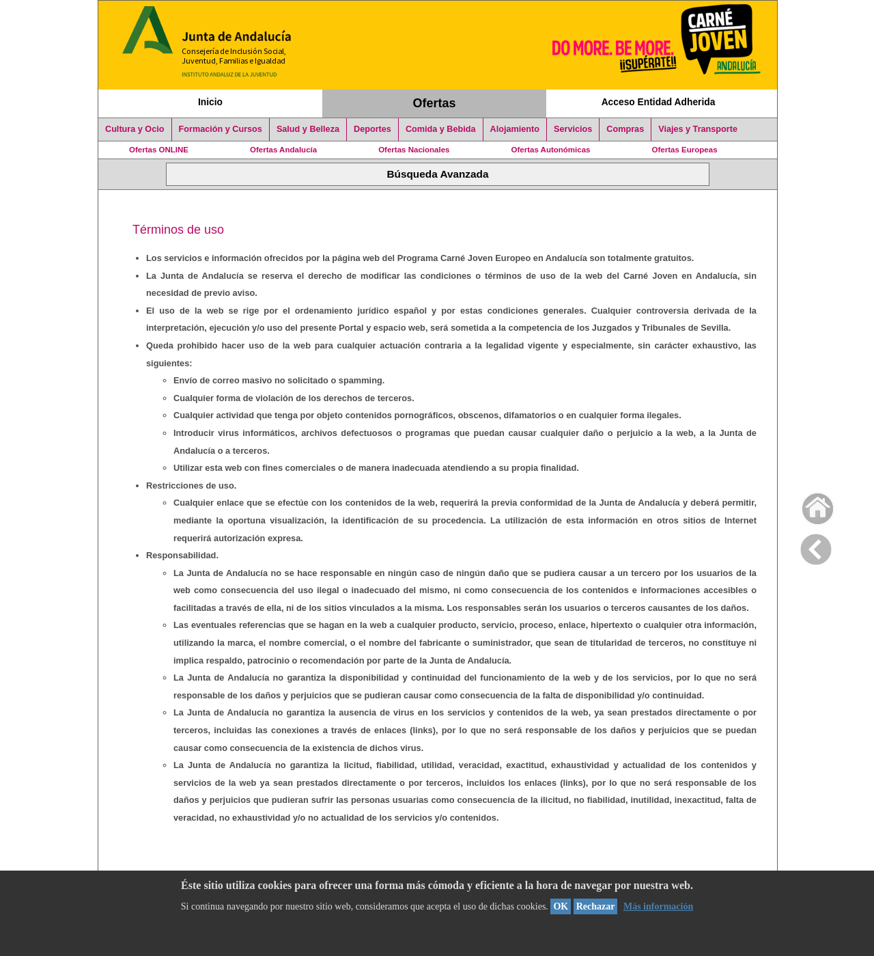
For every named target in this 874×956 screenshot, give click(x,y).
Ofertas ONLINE (158, 150)
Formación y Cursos (220, 129)
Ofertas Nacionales (413, 150)
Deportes (372, 129)
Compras (625, 129)
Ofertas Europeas (685, 150)
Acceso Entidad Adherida (659, 101)
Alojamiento (514, 129)
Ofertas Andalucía (283, 150)
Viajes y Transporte (697, 129)
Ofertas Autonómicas (550, 150)
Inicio (210, 101)
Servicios (573, 129)
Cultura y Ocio (135, 129)
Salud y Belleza (308, 129)
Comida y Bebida (441, 129)
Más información (658, 906)
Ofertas (434, 103)
